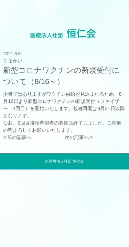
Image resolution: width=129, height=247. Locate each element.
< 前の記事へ (17, 137)
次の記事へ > (79, 137)
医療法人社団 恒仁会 (66, 161)
